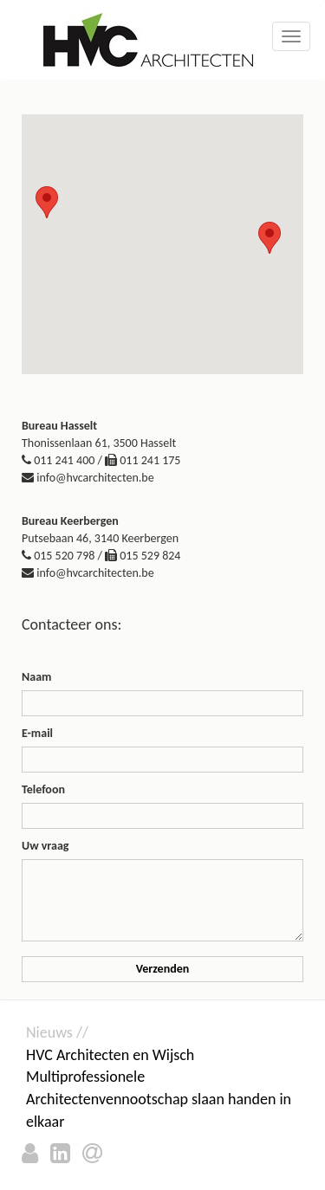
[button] (47, 202)
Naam (36, 676)
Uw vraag (45, 845)
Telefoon (43, 789)
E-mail (37, 733)
